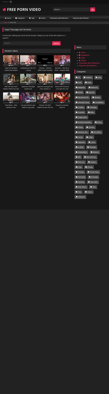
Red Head (96, 158)
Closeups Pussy (94, 95)
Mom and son (90, 145)
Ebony (99, 113)
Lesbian (80, 136)
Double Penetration (84, 113)
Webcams (81, 176)
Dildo (80, 109)
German (91, 118)
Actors (43, 18)
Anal (98, 77)
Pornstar (101, 154)
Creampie (81, 104)
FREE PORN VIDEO (22, 9)
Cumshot (93, 104)
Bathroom (81, 86)
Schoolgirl (81, 163)
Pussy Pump (82, 158)
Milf (79, 145)
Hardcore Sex (82, 122)
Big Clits (81, 91)
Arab (79, 82)
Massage (92, 136)
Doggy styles (91, 109)
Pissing (89, 154)
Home (9, 18)
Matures (95, 140)
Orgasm (93, 149)
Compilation (82, 100)
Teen (79, 172)
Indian (90, 127)
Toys (88, 172)
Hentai (80, 127)
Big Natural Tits (95, 91)
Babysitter (100, 82)
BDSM (92, 86)
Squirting (94, 163)
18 (79, 77)
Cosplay (95, 100)
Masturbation (82, 140)
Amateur (88, 77)
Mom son (81, 149)
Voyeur (98, 172)
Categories (21, 18)
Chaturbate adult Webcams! (59, 18)
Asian (89, 82)
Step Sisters (95, 167)
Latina (92, 131)
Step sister (81, 167)
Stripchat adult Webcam (81, 18)
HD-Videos (97, 122)
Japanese (81, 131)
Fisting (80, 118)
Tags (33, 18)
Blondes (81, 95)
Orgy (79, 154)
